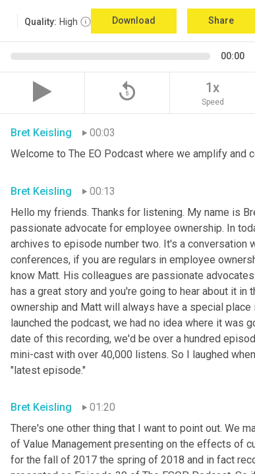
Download (134, 20)
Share (221, 20)
